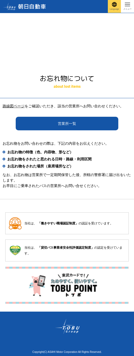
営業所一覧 (67, 123)
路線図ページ (14, 106)
